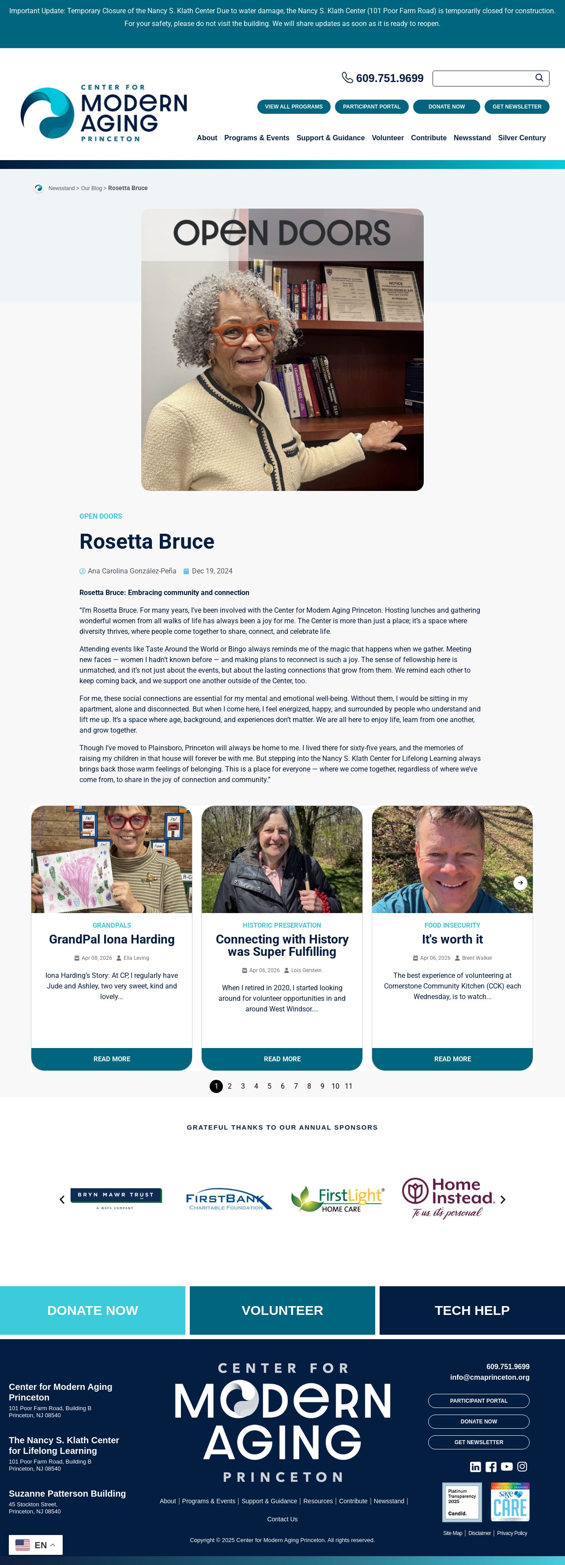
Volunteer (388, 138)
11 (349, 1086)
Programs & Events (257, 138)
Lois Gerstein (306, 970)
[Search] (491, 78)
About (207, 138)
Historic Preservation (282, 925)
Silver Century (522, 138)
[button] (62, 1199)
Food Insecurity (452, 925)
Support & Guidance (331, 138)
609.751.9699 (390, 78)
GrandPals (112, 925)
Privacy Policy (512, 1533)
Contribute (429, 138)
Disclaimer (479, 1533)
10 (335, 1086)
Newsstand (472, 138)
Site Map (452, 1533)
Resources (318, 1501)
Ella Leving (136, 958)
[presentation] (520, 883)
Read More (112, 1059)
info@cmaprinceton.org (490, 1377)
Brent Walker (477, 958)
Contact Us (282, 1519)
